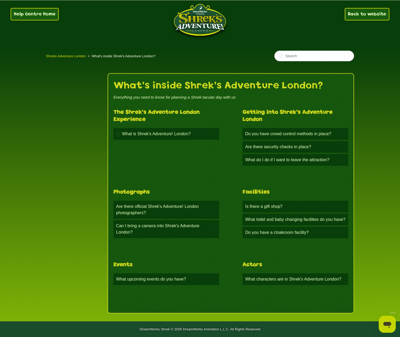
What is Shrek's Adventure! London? (156, 134)
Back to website (367, 14)
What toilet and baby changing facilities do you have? (295, 219)
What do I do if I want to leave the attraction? (287, 159)
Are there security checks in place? (278, 147)
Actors (252, 264)
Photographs (131, 192)
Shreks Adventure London (66, 56)
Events (123, 264)
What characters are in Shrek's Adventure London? (293, 279)
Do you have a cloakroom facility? (277, 232)
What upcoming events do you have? (151, 279)
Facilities (256, 192)
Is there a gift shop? (264, 206)
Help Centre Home (35, 14)
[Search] (314, 56)
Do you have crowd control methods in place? (288, 134)
